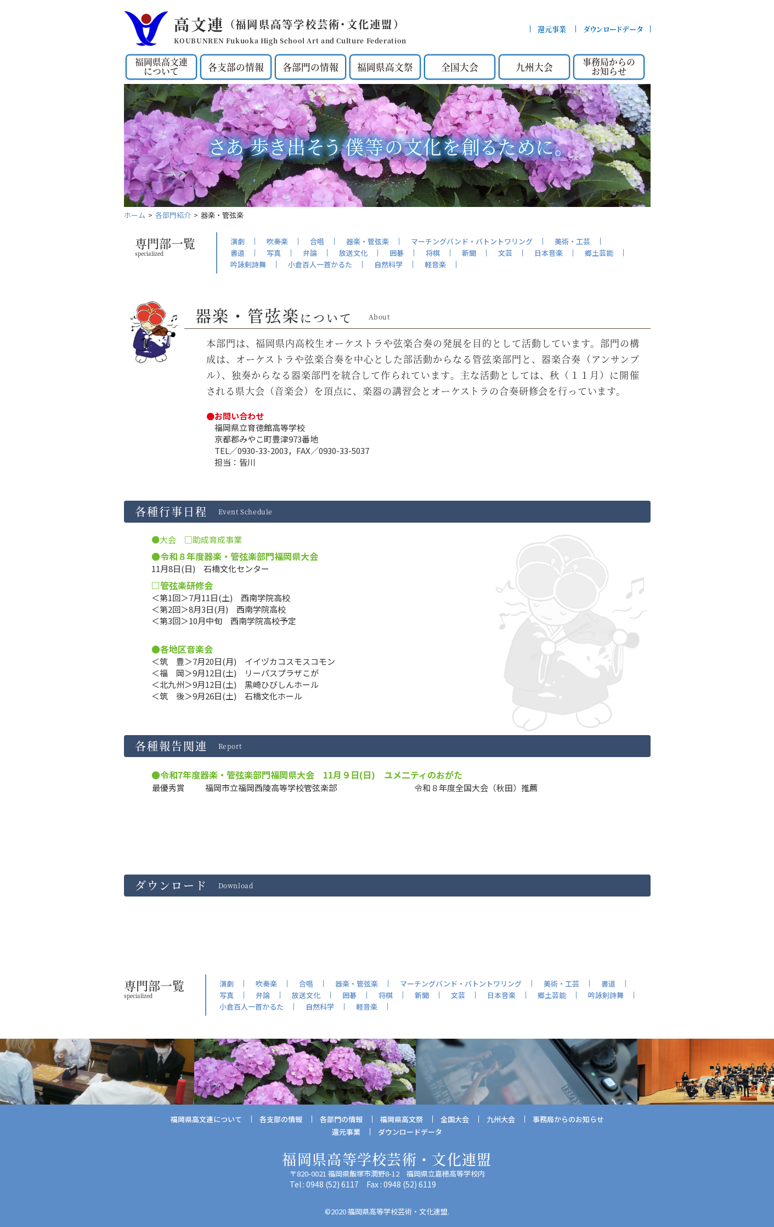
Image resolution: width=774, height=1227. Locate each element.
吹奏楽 (277, 241)
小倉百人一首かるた (320, 264)
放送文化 (353, 253)
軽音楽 (435, 264)
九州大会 (534, 67)
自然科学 (388, 264)
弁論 (310, 253)
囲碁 (396, 253)
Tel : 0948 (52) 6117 (324, 1183)
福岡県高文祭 (385, 67)
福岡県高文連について (161, 66)
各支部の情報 (236, 67)
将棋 (433, 253)
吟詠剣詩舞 (248, 264)
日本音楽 (548, 253)
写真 (274, 253)
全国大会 (459, 67)
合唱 (317, 241)
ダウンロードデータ (613, 29)
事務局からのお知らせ (609, 66)
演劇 (237, 241)
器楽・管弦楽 (367, 241)
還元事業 (552, 29)
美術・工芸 (572, 241)
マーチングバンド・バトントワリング (472, 241)
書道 (237, 253)
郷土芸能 (599, 253)
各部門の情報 (310, 67)
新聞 (469, 253)
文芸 (505, 253)
